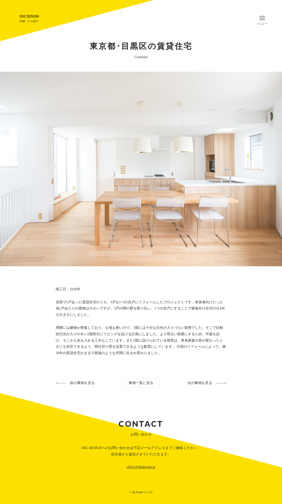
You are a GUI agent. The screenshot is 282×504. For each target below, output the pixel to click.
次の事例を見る (199, 383)
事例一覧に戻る (141, 383)
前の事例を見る (82, 383)
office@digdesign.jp (141, 467)
